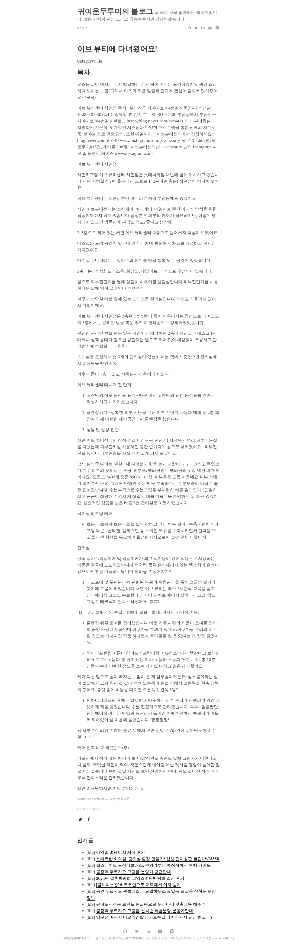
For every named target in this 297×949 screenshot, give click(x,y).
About (82, 28)
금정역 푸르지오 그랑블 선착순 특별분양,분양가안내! (145, 910)
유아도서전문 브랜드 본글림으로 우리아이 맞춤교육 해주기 (151, 904)
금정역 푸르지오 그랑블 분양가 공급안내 (133, 871)
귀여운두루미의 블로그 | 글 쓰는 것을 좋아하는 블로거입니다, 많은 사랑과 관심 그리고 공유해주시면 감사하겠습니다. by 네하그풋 (148, 938)
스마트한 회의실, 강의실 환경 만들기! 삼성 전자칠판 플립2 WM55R (158, 858)
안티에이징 (97, 713)
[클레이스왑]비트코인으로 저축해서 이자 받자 (138, 884)
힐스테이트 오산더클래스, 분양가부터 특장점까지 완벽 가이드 (153, 865)
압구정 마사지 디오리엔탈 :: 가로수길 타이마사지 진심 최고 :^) (154, 917)
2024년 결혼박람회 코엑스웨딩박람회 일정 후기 (140, 878)
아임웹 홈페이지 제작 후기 (120, 852)
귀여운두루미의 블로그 (115, 12)
